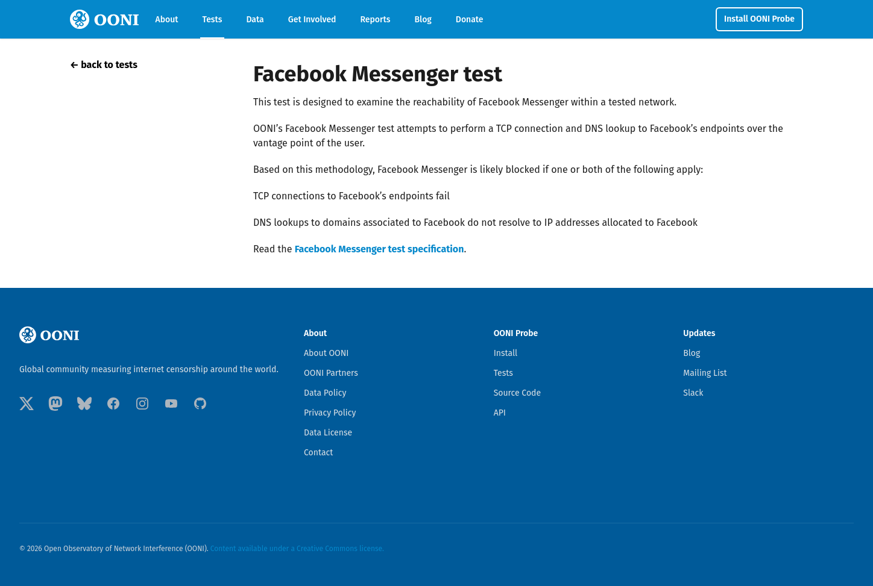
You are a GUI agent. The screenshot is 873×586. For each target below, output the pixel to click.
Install (506, 353)
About (167, 19)
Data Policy (325, 393)
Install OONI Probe (759, 19)
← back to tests (103, 64)
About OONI (326, 353)
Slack (693, 393)
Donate (470, 19)
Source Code (517, 393)
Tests (212, 19)
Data (254, 19)
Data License (328, 433)
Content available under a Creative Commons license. (297, 548)
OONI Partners (331, 373)
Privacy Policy (330, 413)
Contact (318, 452)
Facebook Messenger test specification (379, 249)
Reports (376, 19)
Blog (422, 19)
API (500, 413)
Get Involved (312, 19)
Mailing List (704, 373)
